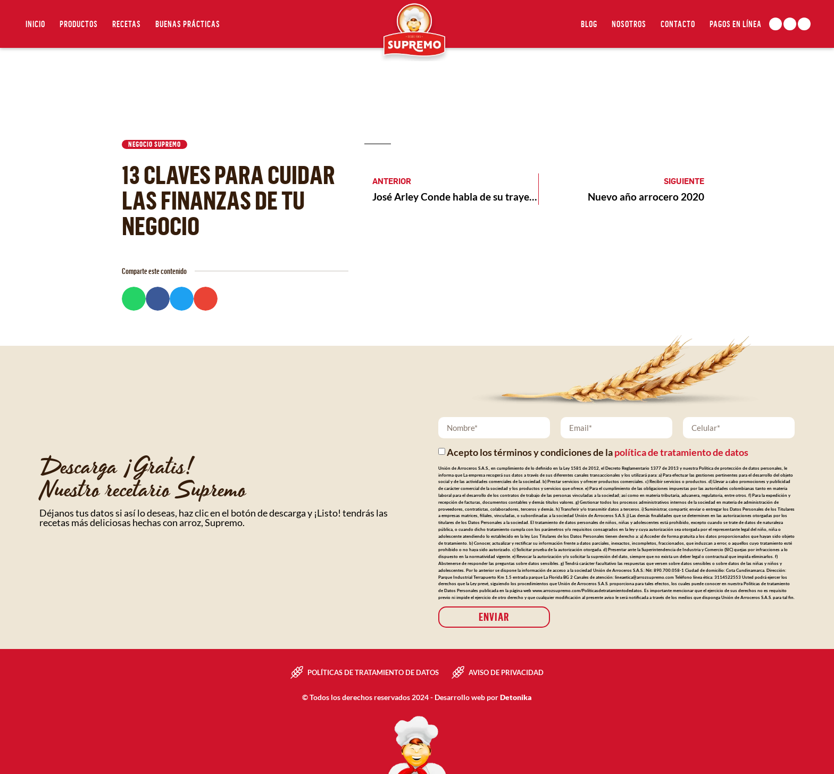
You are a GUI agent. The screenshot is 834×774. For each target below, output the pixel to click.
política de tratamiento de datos (681, 453)
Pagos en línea (736, 24)
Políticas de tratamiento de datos (373, 672)
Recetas (126, 24)
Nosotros (629, 24)
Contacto (678, 24)
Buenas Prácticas (187, 24)
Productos (79, 24)
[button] (134, 299)
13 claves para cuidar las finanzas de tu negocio (228, 200)
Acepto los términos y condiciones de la (597, 453)
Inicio (35, 24)
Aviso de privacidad (506, 672)
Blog (589, 24)
